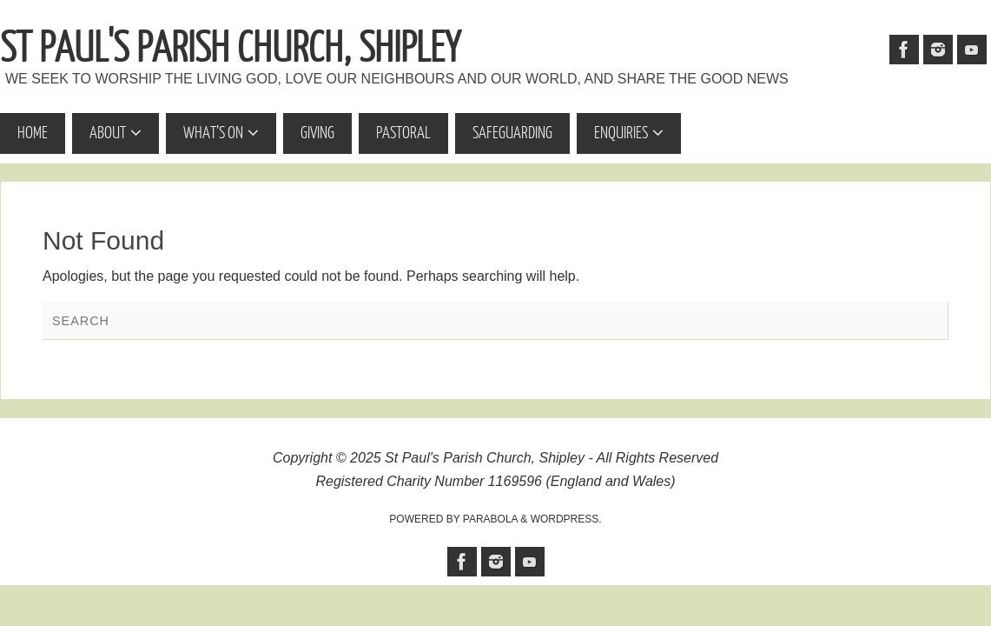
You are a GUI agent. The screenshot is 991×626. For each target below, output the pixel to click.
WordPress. (566, 519)
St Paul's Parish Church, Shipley (230, 49)
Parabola (490, 519)
